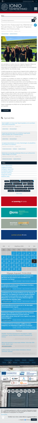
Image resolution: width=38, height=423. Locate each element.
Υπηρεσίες (31, 360)
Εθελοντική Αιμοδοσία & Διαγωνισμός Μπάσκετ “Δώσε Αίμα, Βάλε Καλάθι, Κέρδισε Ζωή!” (18, 343)
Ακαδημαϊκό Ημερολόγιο (7, 169)
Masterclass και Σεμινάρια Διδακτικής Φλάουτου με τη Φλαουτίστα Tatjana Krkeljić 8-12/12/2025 (18, 153)
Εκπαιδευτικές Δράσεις (7, 158)
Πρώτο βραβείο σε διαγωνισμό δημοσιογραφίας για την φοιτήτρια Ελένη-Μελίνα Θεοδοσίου (18, 123)
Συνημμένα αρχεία (7, 289)
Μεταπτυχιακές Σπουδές (22, 191)
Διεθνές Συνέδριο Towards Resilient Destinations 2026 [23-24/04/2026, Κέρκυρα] (16, 350)
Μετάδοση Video (5, 176)
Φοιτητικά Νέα (27, 181)
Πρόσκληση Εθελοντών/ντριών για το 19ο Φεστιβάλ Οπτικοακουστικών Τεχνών (17, 306)
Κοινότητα (17, 360)
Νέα (3, 163)
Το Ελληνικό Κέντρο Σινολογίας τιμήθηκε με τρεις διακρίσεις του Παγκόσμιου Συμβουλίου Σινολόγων (17, 324)
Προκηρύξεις (20, 186)
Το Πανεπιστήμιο (8, 360)
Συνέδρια (15, 148)
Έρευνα (4, 362)
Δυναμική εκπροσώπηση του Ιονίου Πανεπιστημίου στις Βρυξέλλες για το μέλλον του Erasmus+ (18, 143)
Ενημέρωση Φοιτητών (6, 167)
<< (4, 246)
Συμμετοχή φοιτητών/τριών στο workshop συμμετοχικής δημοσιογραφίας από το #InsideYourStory (16, 133)
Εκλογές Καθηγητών (9, 188)
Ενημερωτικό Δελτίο (6, 174)
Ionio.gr (33, 362)
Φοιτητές (15, 362)
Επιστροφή (5, 110)
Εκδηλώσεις (15, 181)
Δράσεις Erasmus (13, 33)
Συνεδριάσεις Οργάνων (7, 171)
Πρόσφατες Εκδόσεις (6, 172)
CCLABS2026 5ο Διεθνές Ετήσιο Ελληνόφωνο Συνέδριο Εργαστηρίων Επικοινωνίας (18, 285)
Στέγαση (7, 181)
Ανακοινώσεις (18, 184)
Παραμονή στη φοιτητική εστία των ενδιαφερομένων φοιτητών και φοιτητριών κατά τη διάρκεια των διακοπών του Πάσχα (17, 277)
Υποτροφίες (9, 184)
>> (34, 246)
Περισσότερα (4, 414)
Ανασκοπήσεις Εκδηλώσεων (21, 188)
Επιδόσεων (28, 419)
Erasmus (30, 184)
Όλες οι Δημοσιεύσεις (6, 165)
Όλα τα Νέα (19, 193)
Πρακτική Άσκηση (10, 186)
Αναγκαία (22, 419)
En (36, 1)
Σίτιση (25, 183)
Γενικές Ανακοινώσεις (7, 148)
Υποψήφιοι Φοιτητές (24, 362)
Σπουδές (24, 360)
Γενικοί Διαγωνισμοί (29, 186)
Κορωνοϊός (31, 188)
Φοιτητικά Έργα (5, 33)
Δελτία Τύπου (5, 128)
